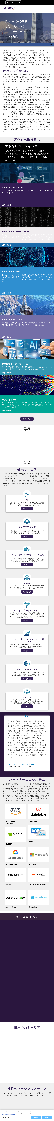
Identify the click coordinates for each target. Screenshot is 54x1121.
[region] (27, 1115)
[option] (16, 447)
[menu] (13, 2)
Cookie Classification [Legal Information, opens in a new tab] (11, 1114)
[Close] (51, 1112)
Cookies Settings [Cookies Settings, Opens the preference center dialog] (5, 1117)
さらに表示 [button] (27, 419)
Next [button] (29, 462)
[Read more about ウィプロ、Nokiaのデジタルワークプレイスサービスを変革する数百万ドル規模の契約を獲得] (27, 993)
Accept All (35, 1117)
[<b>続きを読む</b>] (7, 205)
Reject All (47, 1117)
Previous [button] (25, 462)
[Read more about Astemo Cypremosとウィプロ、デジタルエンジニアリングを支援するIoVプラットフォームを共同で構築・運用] (27, 943)
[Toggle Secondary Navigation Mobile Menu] (51, 44)
